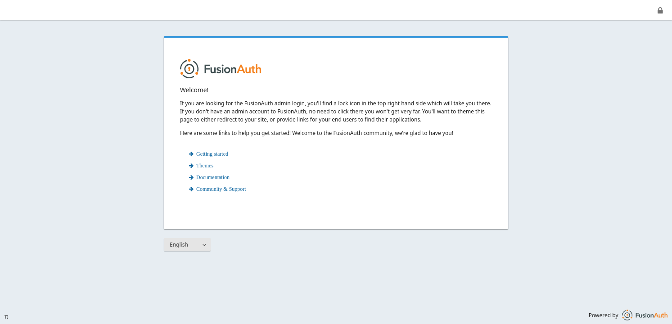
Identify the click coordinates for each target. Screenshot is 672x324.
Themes (204, 165)
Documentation (213, 177)
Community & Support (221, 189)
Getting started (212, 154)
